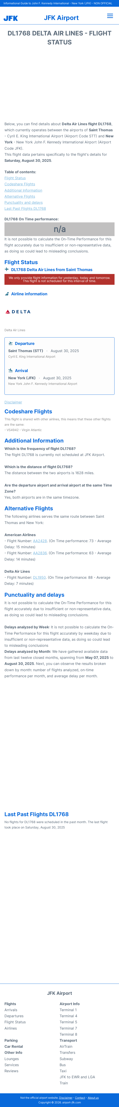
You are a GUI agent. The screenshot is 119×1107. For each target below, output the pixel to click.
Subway (66, 1059)
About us (93, 1097)
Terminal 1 (68, 1010)
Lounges (11, 1059)
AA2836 (40, 553)
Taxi (63, 1071)
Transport (68, 1040)
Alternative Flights (19, 196)
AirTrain (66, 1046)
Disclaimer (65, 1097)
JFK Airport (61, 18)
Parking (11, 1040)
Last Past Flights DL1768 (25, 208)
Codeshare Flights (19, 184)
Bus (63, 1065)
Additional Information (23, 190)
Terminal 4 (68, 1016)
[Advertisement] (59, 85)
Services (11, 1065)
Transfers (67, 1052)
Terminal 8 (68, 1034)
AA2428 (40, 541)
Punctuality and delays (23, 202)
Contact (80, 1097)
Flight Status (15, 178)
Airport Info (70, 1004)
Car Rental (13, 1046)
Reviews (11, 1071)
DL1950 (39, 577)
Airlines (10, 1028)
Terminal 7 (68, 1028)
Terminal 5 (68, 1022)
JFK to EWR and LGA (77, 1077)
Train (64, 1083)
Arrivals (10, 1010)
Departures (13, 1016)
